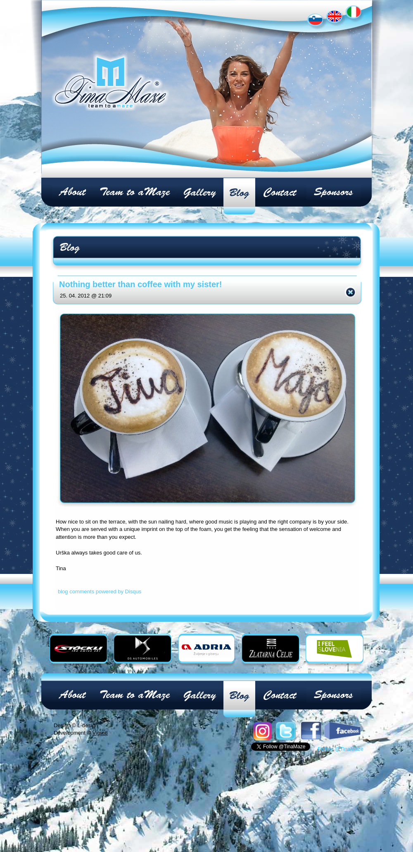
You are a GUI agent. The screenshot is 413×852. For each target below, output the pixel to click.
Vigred (99, 733)
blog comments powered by (99, 591)
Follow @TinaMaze (340, 749)
